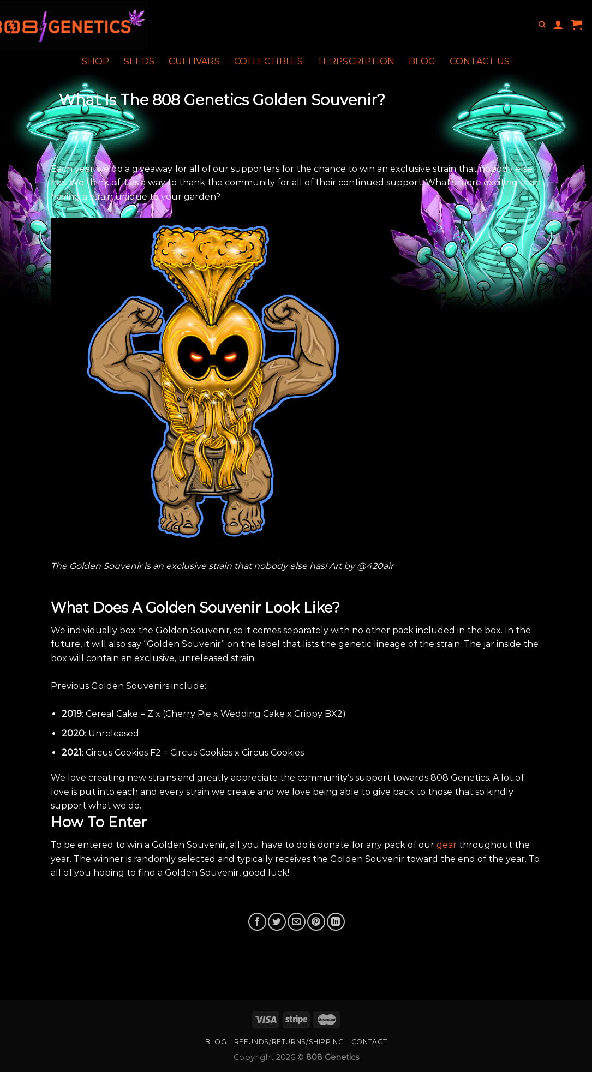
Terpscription (355, 61)
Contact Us (480, 61)
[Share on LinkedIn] (336, 922)
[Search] (542, 24)
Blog (422, 61)
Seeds (139, 61)
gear (446, 845)
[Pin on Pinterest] (316, 922)
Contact (369, 1042)
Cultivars (194, 61)
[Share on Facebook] (257, 922)
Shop (95, 61)
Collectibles (268, 61)
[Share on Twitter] (277, 922)
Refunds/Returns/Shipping (289, 1042)
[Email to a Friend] (297, 922)
